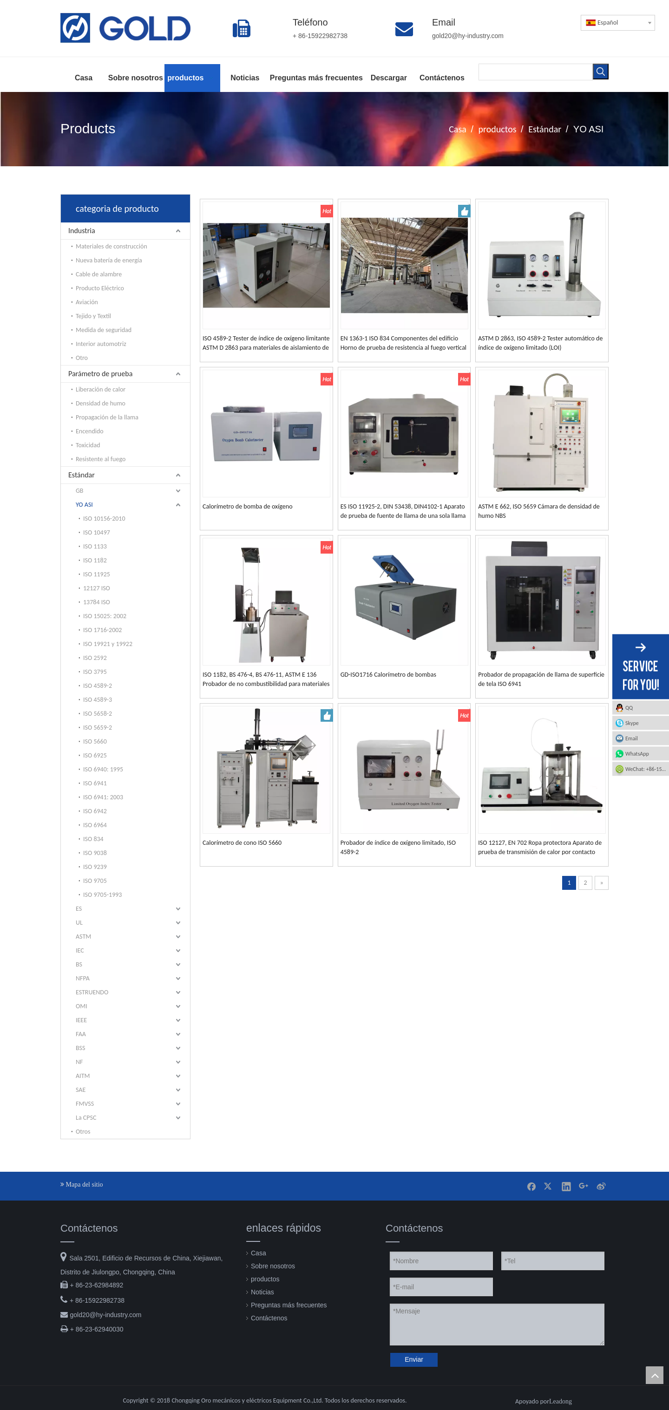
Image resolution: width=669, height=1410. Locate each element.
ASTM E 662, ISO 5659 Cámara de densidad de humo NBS (539, 511)
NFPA (83, 978)
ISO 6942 (95, 811)
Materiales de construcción (111, 246)
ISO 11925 (96, 574)
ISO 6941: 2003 (103, 797)
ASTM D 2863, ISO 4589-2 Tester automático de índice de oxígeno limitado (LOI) (540, 343)
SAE (80, 1090)
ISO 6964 (95, 825)
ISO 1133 (95, 546)
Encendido (90, 431)
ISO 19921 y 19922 (107, 644)
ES (79, 909)
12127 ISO (96, 588)
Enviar (414, 1359)
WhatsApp (637, 754)
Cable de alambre (99, 274)
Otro (82, 358)
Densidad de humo (100, 403)
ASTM (83, 936)
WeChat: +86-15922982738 (647, 769)
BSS (80, 1048)
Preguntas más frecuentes (289, 1305)
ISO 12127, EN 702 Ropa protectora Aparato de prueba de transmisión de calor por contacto (540, 847)
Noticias (262, 1292)
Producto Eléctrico (100, 288)
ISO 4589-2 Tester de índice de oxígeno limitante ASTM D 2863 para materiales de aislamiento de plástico (266, 343)
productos (265, 1279)
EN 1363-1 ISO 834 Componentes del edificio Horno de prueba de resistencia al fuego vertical (403, 343)
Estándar (81, 474)
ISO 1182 (95, 560)
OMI (81, 1006)
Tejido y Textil (93, 316)
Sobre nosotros (273, 1266)
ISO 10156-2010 (104, 518)
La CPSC (86, 1118)
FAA (81, 1034)
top (654, 1375)
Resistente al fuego (100, 459)
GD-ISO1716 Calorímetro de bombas (388, 675)
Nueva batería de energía (109, 260)
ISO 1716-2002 (102, 630)
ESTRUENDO (92, 992)
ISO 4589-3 (97, 700)
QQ (629, 708)
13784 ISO (96, 602)
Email (631, 738)
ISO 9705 (95, 881)
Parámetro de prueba (100, 373)
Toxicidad (88, 445)
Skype (632, 723)
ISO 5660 (95, 741)
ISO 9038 (95, 853)
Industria (81, 230)
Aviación (87, 302)
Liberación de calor (100, 389)
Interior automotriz (101, 344)
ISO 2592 (95, 658)
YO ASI (84, 505)
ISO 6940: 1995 (103, 769)
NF (79, 1062)
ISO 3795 (95, 672)
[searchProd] (536, 72)
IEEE (81, 1020)
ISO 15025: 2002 (104, 616)
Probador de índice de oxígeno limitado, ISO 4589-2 (398, 847)
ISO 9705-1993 (102, 895)
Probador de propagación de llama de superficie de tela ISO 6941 (541, 679)
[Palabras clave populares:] (601, 71)
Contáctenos (269, 1318)
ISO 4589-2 (97, 686)
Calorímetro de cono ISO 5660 (242, 843)
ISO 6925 (95, 755)
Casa (258, 1253)
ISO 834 (93, 839)
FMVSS (85, 1104)
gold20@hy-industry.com (105, 1315)
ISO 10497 (96, 532)
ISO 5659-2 (97, 727)
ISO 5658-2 (97, 714)
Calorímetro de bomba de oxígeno (248, 506)
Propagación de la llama (107, 417)
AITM (83, 1076)
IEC (80, 950)
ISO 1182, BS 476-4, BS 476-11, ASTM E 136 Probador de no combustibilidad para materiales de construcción (266, 680)
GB (79, 491)
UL (79, 923)
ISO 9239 (95, 867)
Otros (83, 1132)
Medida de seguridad (103, 330)
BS (79, 964)
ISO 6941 (95, 783)
